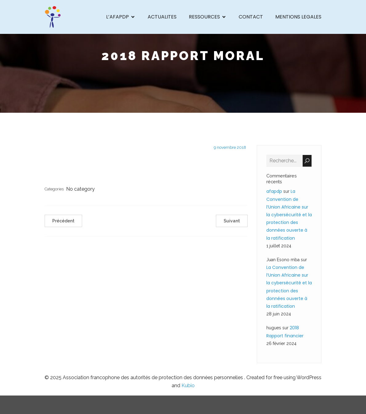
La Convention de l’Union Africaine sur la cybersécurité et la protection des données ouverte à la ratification (289, 214)
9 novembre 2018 (230, 147)
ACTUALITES (162, 16)
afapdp (274, 191)
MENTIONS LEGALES (298, 16)
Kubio (188, 385)
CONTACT (251, 16)
